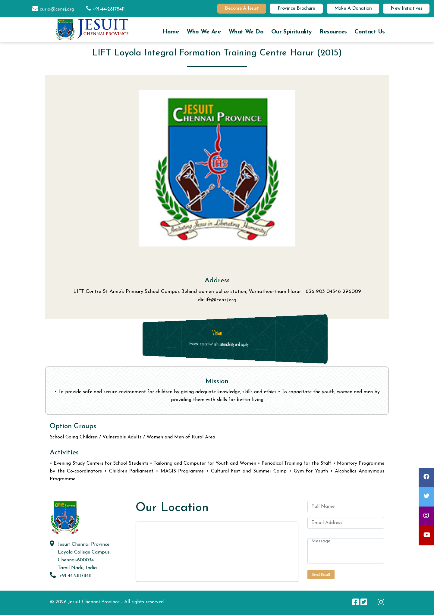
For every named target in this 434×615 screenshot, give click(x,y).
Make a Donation (353, 8)
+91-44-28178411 (102, 9)
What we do (245, 32)
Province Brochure (296, 8)
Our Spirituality (291, 32)
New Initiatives (406, 8)
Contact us (369, 32)
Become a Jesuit (242, 8)
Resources (333, 32)
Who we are (204, 32)
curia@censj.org (50, 9)
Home (170, 32)
